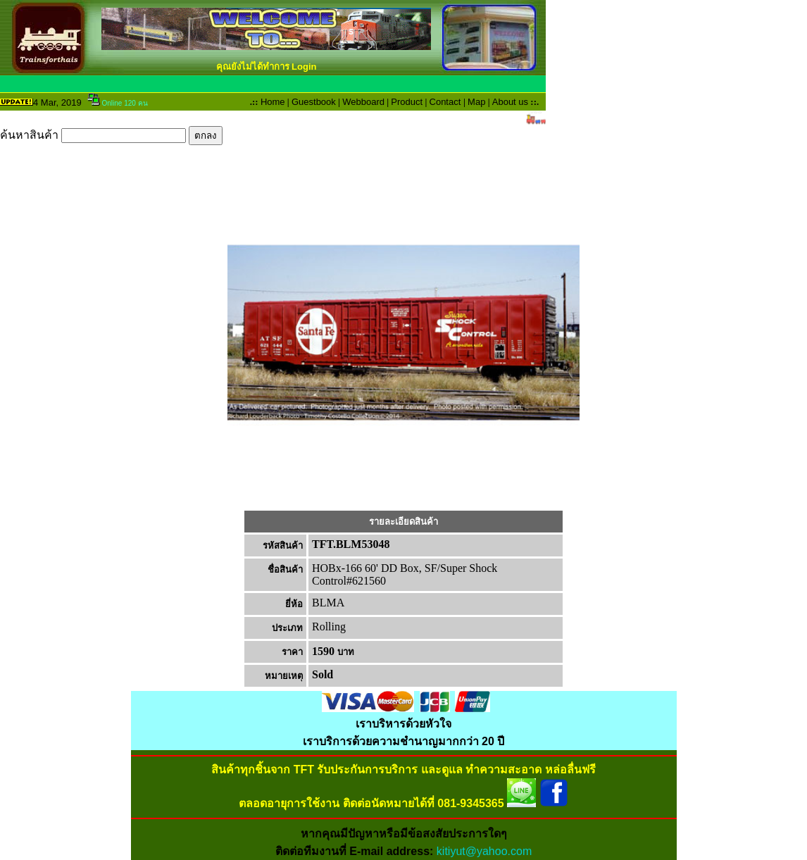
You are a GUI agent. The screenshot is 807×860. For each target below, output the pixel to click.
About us (510, 101)
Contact (445, 101)
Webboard (363, 101)
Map (476, 101)
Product (407, 101)
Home (273, 101)
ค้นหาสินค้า (111, 135)
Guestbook (314, 101)
